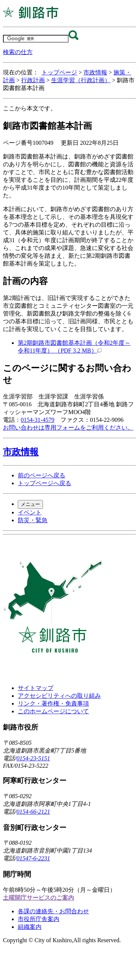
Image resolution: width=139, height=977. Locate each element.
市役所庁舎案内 (38, 919)
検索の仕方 (18, 52)
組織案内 (30, 927)
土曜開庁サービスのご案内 (38, 897)
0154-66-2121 (33, 811)
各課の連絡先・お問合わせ (53, 911)
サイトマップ (35, 688)
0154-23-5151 (33, 758)
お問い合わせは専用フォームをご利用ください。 (68, 427)
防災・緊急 (32, 520)
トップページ (59, 72)
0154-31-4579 (37, 420)
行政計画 (33, 80)
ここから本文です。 (29, 108)
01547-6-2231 (33, 858)
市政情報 (95, 72)
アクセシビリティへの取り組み (59, 696)
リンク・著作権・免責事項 (53, 703)
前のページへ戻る (41, 475)
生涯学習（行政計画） (80, 80)
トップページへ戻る (44, 483)
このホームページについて (53, 711)
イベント (30, 512)
